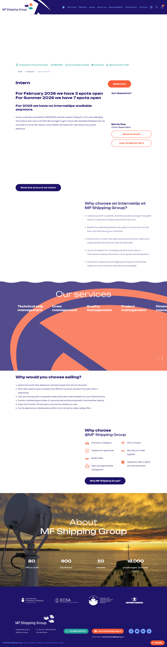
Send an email (131, 134)
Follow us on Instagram (149, 631)
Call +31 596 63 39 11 (131, 143)
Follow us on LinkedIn (143, 631)
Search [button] (156, 7)
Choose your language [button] (151, 7)
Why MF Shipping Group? (105, 481)
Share (158, 643)
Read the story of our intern (38, 187)
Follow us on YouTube (137, 631)
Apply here (119, 84)
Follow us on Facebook (131, 631)
